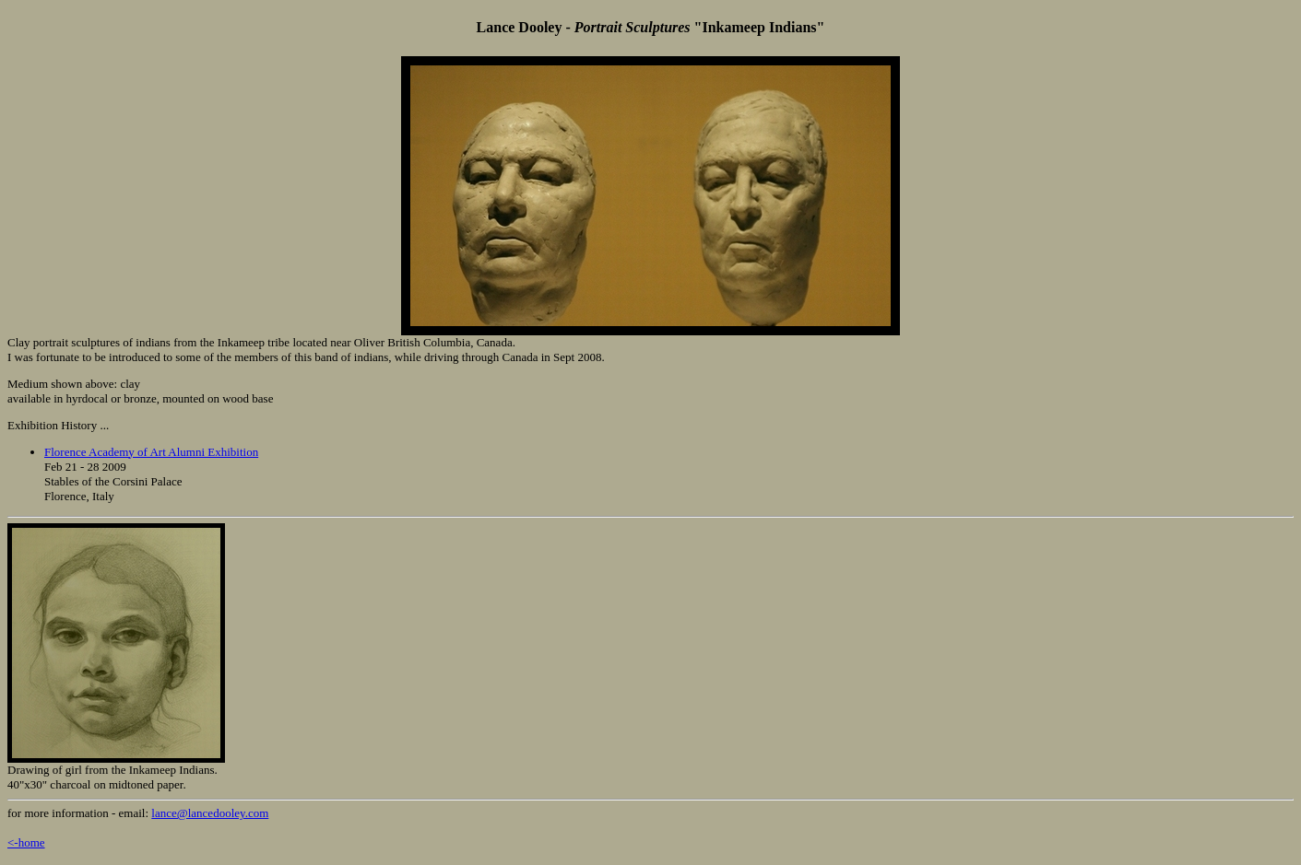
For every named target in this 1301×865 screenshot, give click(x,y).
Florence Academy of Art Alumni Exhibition (151, 452)
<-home (26, 842)
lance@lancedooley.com (209, 813)
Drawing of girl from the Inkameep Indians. (112, 770)
